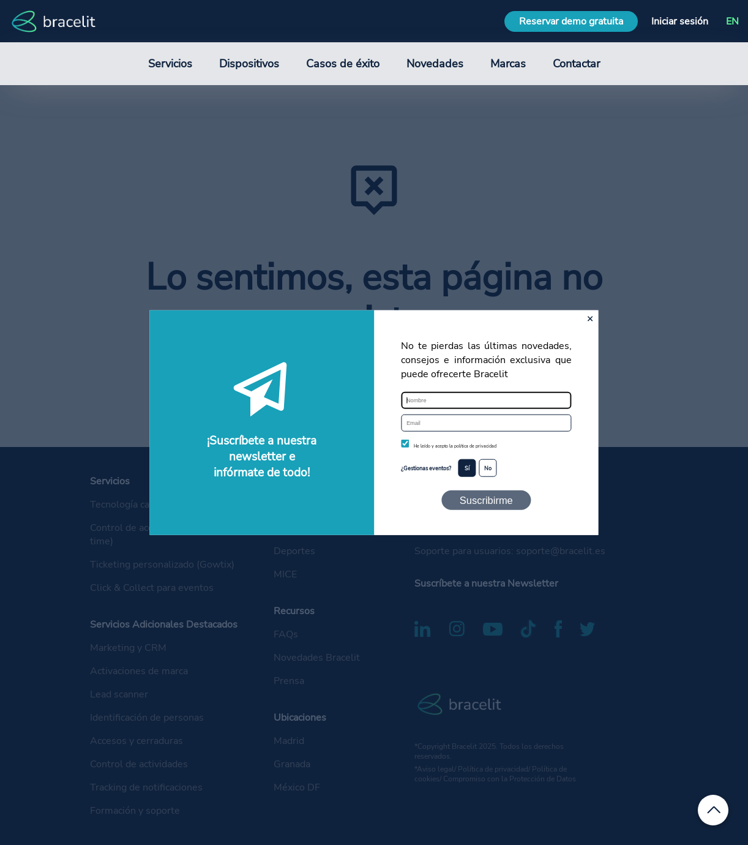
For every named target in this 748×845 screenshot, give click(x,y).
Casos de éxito (343, 63)
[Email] (486, 423)
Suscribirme (486, 499)
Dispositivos (249, 63)
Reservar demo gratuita (571, 21)
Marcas (508, 63)
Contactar (576, 63)
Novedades (434, 63)
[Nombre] (486, 400)
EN (732, 21)
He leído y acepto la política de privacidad (455, 446)
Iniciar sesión (679, 21)
